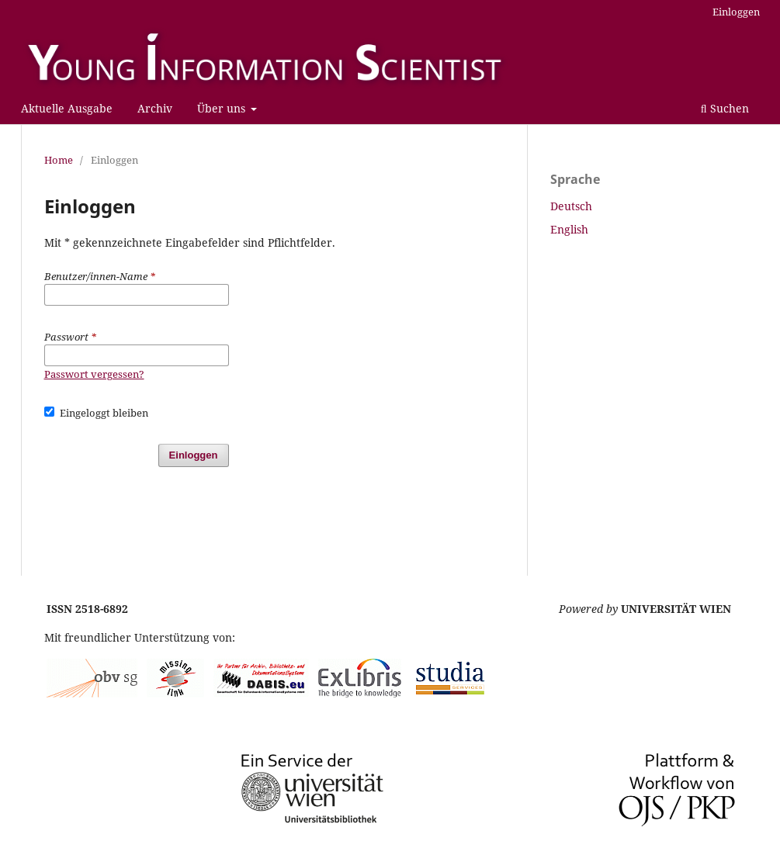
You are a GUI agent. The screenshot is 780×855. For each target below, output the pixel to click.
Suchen (725, 108)
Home (58, 160)
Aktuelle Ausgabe (67, 108)
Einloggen (736, 12)
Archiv (154, 108)
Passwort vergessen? (94, 374)
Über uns (222, 108)
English (569, 229)
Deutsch (571, 206)
